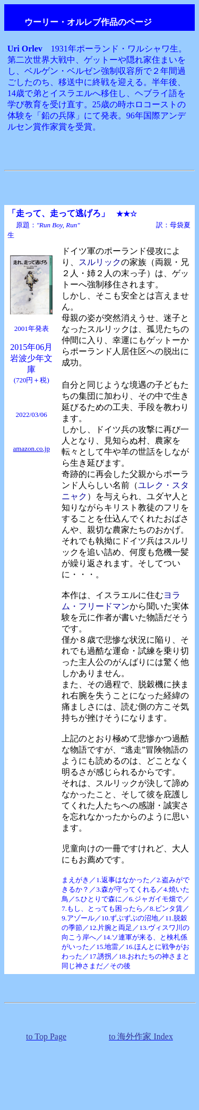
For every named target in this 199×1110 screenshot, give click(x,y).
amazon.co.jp (31, 448)
